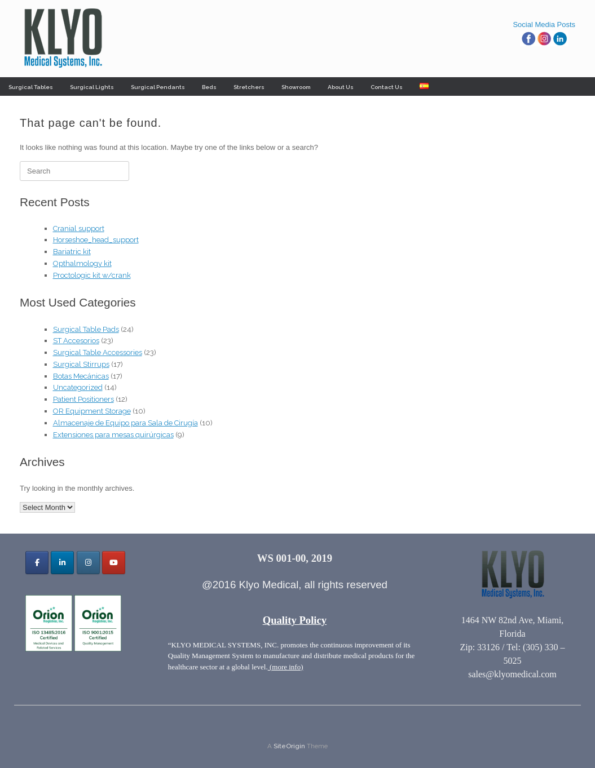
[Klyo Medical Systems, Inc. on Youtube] (113, 562)
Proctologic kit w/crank (92, 275)
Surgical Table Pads (86, 329)
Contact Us (387, 87)
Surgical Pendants (158, 87)
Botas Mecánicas (81, 376)
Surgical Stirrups (81, 364)
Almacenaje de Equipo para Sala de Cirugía (125, 423)
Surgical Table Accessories (97, 352)
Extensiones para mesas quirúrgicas (113, 434)
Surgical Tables (30, 87)
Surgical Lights (92, 87)
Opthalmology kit (82, 263)
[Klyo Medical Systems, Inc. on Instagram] (88, 562)
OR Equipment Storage (92, 411)
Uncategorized (78, 387)
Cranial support (78, 228)
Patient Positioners (83, 399)
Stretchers (249, 87)
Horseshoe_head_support (96, 240)
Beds (209, 87)
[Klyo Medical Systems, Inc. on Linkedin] (62, 562)
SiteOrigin (289, 746)
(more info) (285, 667)
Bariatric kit (72, 251)
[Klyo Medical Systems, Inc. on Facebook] (37, 562)
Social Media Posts (544, 24)
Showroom (296, 87)
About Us (341, 87)
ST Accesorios (76, 340)
